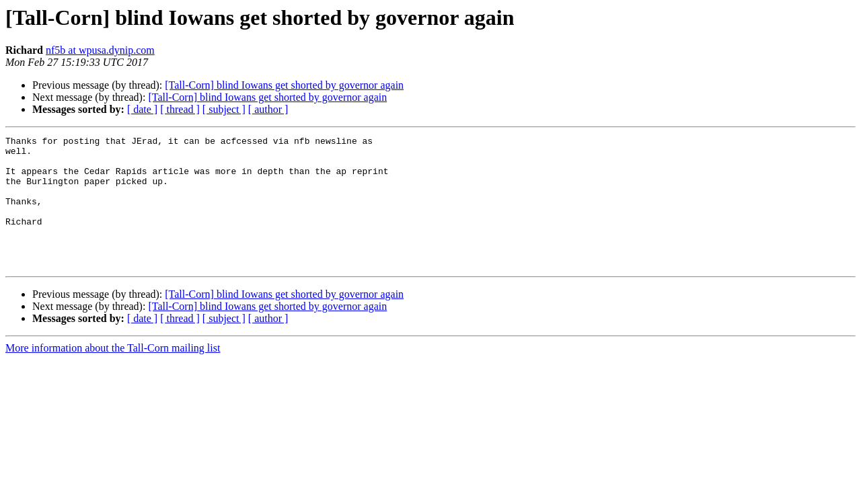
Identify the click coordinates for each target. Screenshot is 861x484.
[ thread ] (180, 109)
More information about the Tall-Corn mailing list (112, 374)
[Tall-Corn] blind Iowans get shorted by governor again (284, 85)
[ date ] (142, 109)
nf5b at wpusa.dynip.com (100, 50)
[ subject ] (224, 109)
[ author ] (268, 109)
